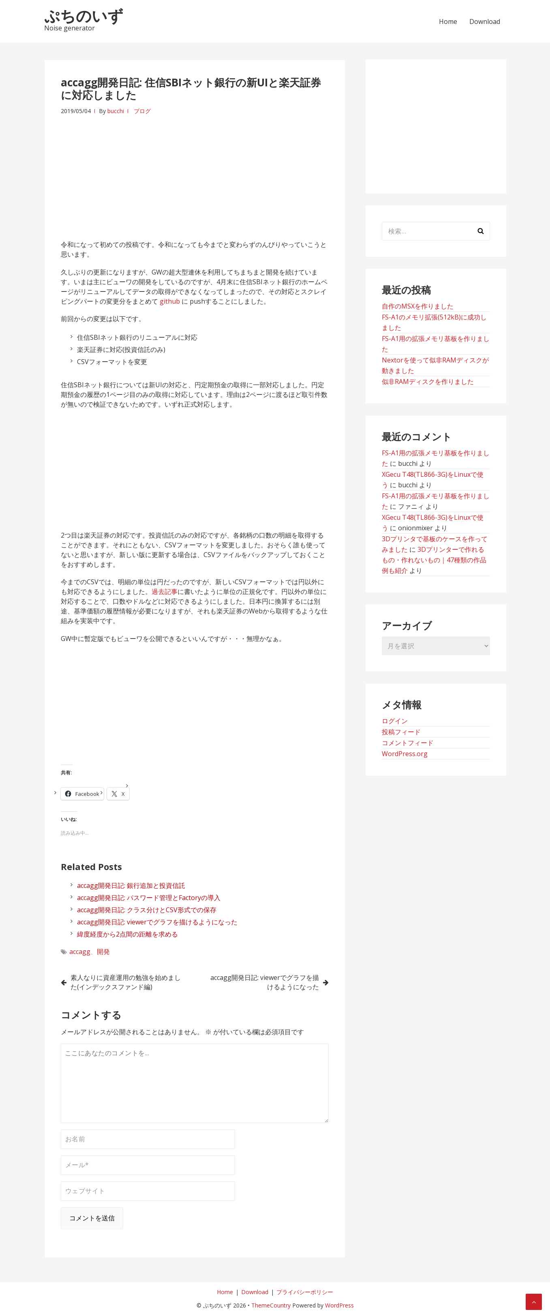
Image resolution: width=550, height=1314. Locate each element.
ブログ (142, 111)
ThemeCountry (271, 1305)
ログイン (395, 720)
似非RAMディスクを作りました (428, 381)
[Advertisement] (195, 172)
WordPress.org (405, 753)
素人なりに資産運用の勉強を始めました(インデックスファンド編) (126, 982)
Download (484, 21)
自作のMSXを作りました (418, 306)
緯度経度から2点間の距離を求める (127, 934)
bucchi (115, 111)
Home (448, 21)
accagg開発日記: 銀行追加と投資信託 (131, 885)
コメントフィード (408, 742)
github (170, 301)
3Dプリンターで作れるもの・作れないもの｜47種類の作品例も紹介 (434, 560)
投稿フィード (401, 731)
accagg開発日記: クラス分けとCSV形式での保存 (146, 909)
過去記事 (165, 591)
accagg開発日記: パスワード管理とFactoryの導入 (148, 897)
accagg (79, 951)
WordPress (339, 1305)
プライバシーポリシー (304, 1292)
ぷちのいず (83, 15)
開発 (103, 951)
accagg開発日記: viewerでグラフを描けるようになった (157, 921)
